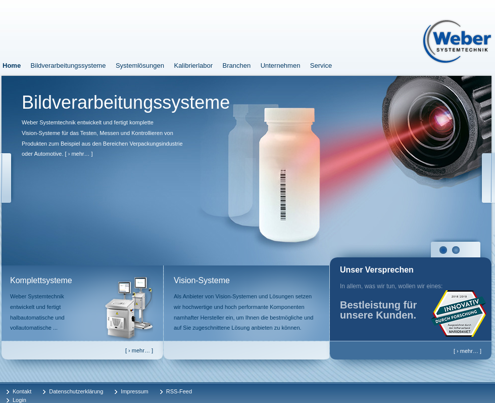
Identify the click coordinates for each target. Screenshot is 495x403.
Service (321, 65)
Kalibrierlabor (193, 65)
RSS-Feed (179, 391)
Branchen (237, 65)
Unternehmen (281, 65)
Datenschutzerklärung (76, 391)
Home (12, 65)
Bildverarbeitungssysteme (68, 65)
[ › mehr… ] (79, 154)
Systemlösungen (140, 65)
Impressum (134, 391)
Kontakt (22, 391)
